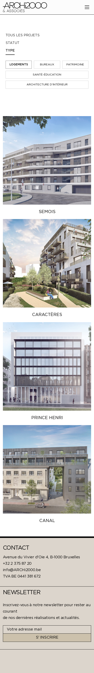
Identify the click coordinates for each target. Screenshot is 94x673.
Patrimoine (75, 64)
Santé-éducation (47, 74)
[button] (87, 7)
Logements (18, 64)
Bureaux (47, 64)
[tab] (46, 35)
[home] (25, 7)
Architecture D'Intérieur (47, 84)
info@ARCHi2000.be (22, 570)
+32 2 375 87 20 (17, 563)
